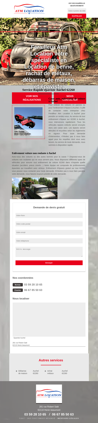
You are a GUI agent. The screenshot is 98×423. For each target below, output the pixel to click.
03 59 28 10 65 (53, 23)
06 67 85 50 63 (53, 28)
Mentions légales (68, 418)
